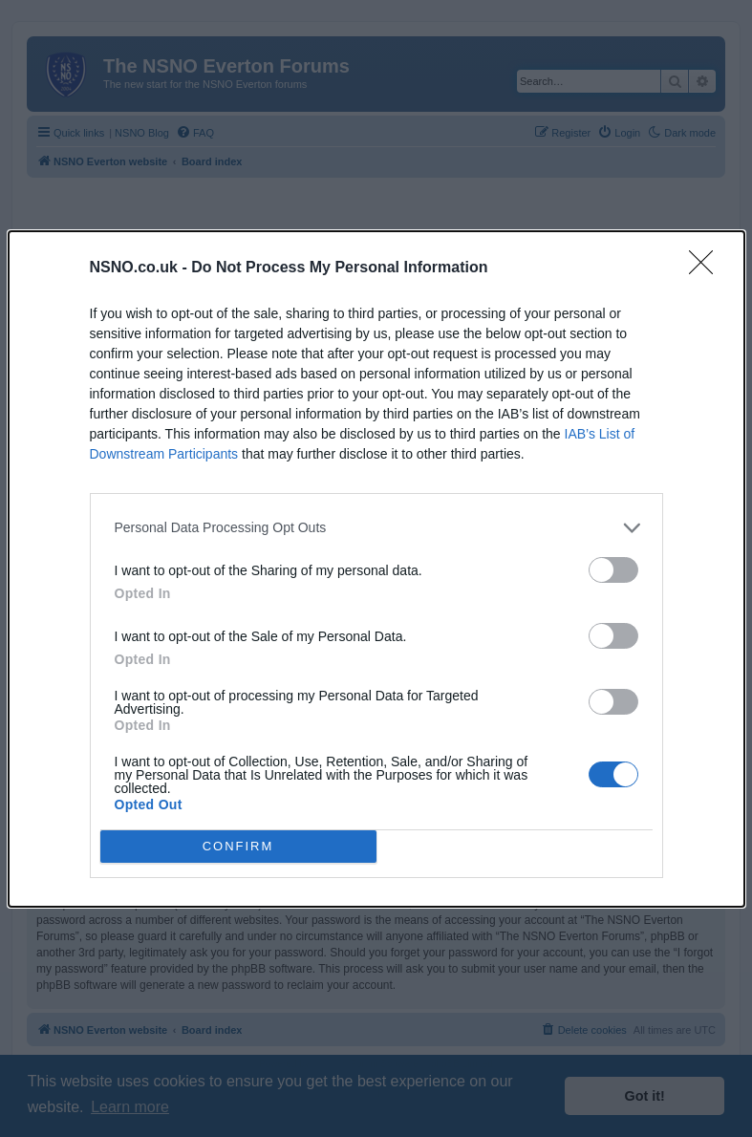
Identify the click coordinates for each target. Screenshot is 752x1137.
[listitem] (376, 528)
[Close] (707, 268)
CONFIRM (238, 846)
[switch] (613, 570)
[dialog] (376, 569)
